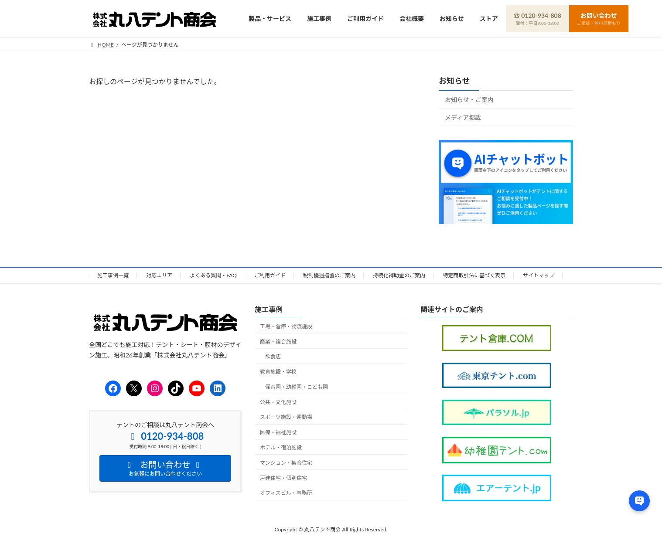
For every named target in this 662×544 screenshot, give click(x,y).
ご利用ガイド (270, 275)
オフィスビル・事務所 (286, 493)
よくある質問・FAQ (213, 275)
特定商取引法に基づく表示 (474, 275)
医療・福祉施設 (278, 432)
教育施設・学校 (278, 371)
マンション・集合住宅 (286, 462)
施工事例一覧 (113, 275)
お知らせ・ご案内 (469, 99)
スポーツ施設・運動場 (286, 417)
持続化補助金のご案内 (399, 275)
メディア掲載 (463, 117)
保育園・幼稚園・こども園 (296, 386)
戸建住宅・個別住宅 (283, 477)
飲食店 (273, 356)
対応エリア (159, 275)
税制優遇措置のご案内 (329, 275)
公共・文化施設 (278, 401)
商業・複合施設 (278, 341)
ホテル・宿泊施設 (281, 447)
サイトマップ (538, 275)
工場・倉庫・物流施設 (286, 326)
